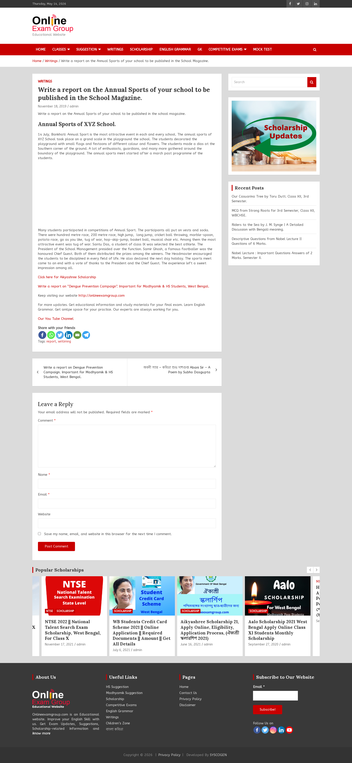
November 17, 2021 (59, 644)
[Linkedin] (69, 335)
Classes (59, 49)
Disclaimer (187, 705)
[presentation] (310, 570)
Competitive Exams (225, 49)
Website (44, 514)
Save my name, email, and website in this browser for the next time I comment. (108, 534)
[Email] (77, 335)
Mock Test (262, 49)
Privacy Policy (190, 699)
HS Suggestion (117, 687)
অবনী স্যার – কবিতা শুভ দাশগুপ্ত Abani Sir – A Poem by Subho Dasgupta (176, 369)
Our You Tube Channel (56, 319)
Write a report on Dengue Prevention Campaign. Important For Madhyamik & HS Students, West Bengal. (78, 372)
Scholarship (141, 49)
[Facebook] (42, 335)
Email (44, 494)
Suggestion (86, 49)
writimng (64, 341)
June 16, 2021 (190, 644)
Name (44, 475)
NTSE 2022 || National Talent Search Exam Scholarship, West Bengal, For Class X (73, 630)
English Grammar (175, 49)
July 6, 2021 (121, 650)
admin (74, 106)
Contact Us (188, 693)
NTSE (49, 611)
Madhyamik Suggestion (124, 693)
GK (200, 49)
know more (41, 733)
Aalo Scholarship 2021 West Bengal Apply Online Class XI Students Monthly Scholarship (277, 630)
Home (41, 49)
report (51, 341)
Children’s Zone (118, 723)
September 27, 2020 (263, 644)
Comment (47, 420)
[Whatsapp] (51, 335)
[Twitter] (60, 335)
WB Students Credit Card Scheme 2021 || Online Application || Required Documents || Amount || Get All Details (141, 633)
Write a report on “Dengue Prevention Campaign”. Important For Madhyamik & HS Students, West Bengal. (123, 286)
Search (311, 82)
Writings (115, 49)
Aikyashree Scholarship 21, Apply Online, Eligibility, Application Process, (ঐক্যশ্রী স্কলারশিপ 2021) (209, 630)
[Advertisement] (127, 196)
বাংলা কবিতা (114, 729)
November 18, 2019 (52, 106)
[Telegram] (86, 335)
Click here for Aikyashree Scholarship (67, 277)
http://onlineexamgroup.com (102, 296)
